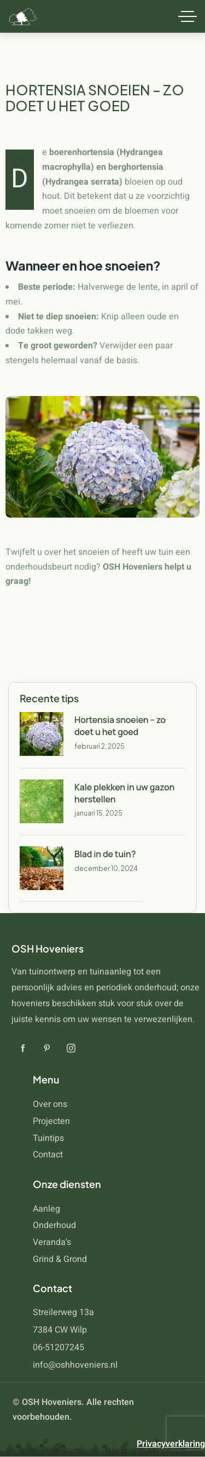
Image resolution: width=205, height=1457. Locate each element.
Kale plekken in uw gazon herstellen (124, 793)
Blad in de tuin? (105, 854)
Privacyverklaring (171, 1443)
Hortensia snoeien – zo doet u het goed (120, 726)
